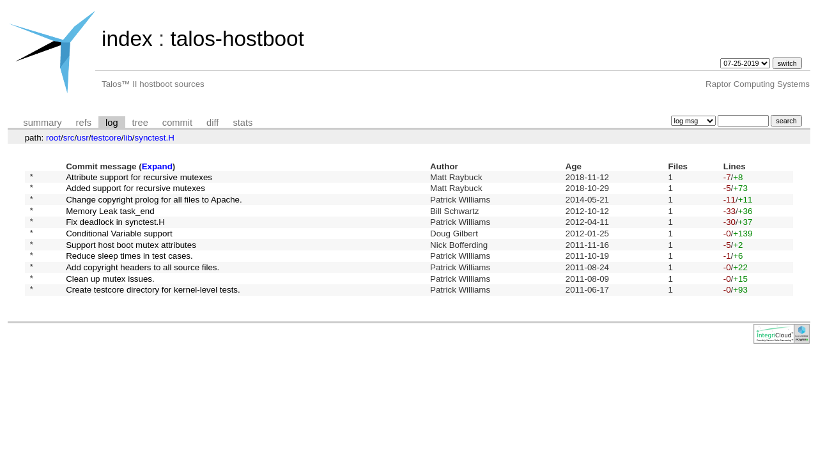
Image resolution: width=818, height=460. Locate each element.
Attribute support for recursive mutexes (139, 178)
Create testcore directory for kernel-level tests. (153, 310)
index (127, 38)
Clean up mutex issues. (110, 297)
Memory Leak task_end (110, 217)
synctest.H (154, 137)
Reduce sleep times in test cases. (129, 270)
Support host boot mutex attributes (131, 257)
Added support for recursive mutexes (135, 191)
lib (128, 137)
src (69, 137)
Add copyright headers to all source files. (142, 283)
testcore (106, 137)
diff (212, 123)
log (111, 123)
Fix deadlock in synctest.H (115, 231)
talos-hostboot (237, 38)
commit (177, 123)
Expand (157, 166)
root (53, 137)
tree (140, 123)
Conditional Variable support (119, 244)
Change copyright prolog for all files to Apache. (154, 204)
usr (83, 137)
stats (242, 123)
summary (42, 123)
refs (83, 123)
